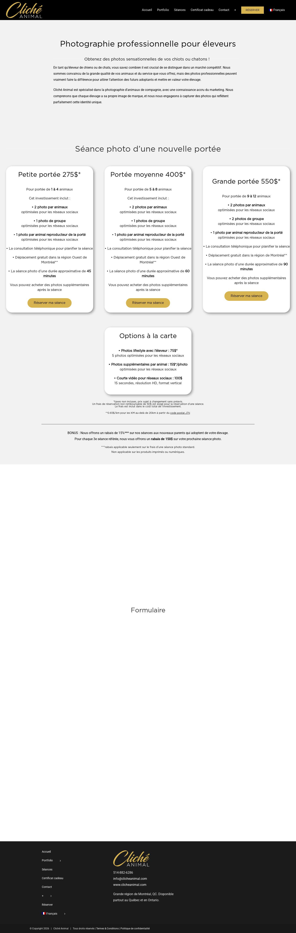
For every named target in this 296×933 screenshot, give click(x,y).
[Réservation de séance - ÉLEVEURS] (148, 720)
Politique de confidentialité (135, 928)
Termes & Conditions (107, 928)
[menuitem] (277, 10)
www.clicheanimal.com (129, 885)
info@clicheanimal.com (130, 879)
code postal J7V (180, 413)
